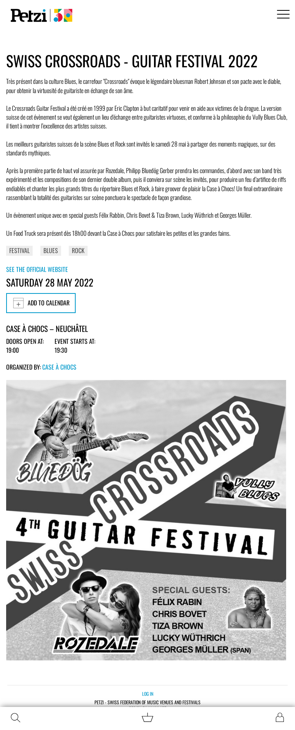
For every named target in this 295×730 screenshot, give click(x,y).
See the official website (37, 269)
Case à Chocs (59, 367)
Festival (19, 250)
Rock (78, 250)
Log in (147, 693)
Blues (50, 250)
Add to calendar (41, 303)
